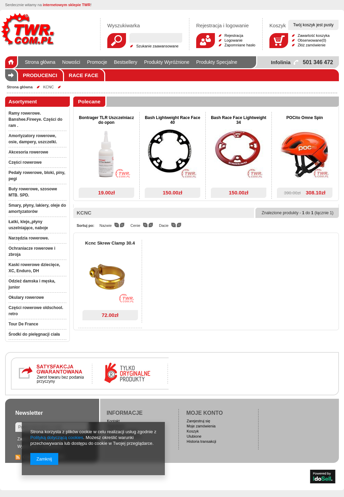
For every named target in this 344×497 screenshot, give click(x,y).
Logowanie (233, 40)
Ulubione (194, 436)
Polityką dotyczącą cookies (56, 437)
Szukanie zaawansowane (157, 46)
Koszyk (193, 431)
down (116, 225)
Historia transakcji (201, 441)
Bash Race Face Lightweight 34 (238, 120)
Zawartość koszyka (314, 35)
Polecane (89, 101)
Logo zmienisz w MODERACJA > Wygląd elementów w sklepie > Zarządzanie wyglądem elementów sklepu (27, 29)
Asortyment (23, 101)
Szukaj (116, 40)
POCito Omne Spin (304, 117)
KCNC (48, 87)
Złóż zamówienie (312, 45)
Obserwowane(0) (312, 40)
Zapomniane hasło (239, 45)
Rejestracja (233, 35)
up (122, 225)
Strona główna (20, 87)
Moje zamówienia (201, 426)
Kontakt (113, 421)
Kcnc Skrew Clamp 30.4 (110, 243)
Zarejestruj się (198, 421)
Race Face (83, 75)
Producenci (40, 75)
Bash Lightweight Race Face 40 (172, 120)
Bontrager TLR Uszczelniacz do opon (106, 120)
